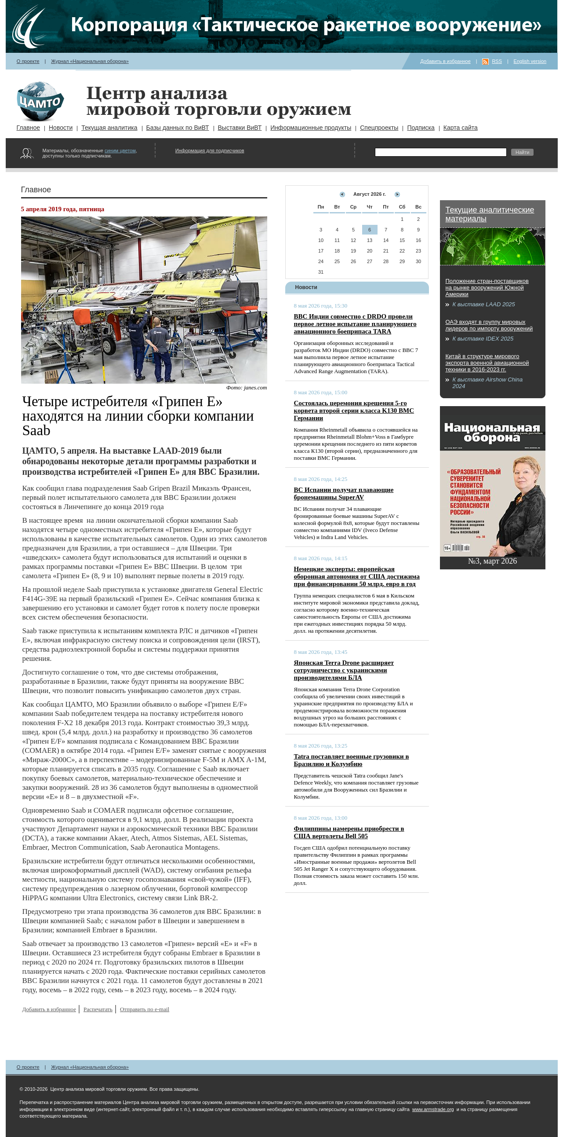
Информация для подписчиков (209, 150)
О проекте (28, 61)
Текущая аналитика (109, 127)
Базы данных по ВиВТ (177, 127)
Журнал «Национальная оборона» (90, 61)
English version (530, 61)
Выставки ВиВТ (240, 127)
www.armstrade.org (433, 1109)
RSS (497, 61)
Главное (28, 127)
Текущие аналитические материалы (490, 214)
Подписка (420, 127)
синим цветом (120, 150)
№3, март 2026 (492, 561)
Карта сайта (460, 127)
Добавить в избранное (445, 61)
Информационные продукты (310, 127)
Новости (61, 127)
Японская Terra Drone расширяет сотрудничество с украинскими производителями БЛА (344, 670)
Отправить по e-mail (144, 1009)
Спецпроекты (379, 127)
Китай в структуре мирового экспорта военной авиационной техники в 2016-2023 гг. (487, 363)
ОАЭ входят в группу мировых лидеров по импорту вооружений (489, 325)
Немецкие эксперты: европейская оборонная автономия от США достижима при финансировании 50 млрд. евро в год (357, 576)
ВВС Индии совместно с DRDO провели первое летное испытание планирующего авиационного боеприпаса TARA (355, 324)
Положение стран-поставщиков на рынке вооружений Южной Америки (487, 287)
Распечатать (98, 1009)
